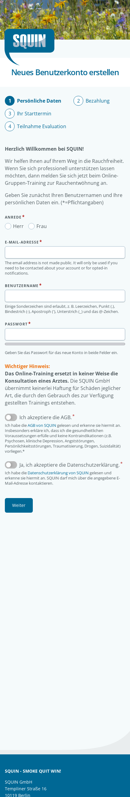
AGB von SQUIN (42, 425)
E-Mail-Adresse (22, 242)
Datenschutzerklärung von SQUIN (58, 473)
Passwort (16, 324)
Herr (18, 226)
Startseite (32, 47)
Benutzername (22, 285)
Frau (41, 226)
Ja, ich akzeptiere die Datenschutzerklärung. (69, 465)
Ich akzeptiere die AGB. (45, 417)
